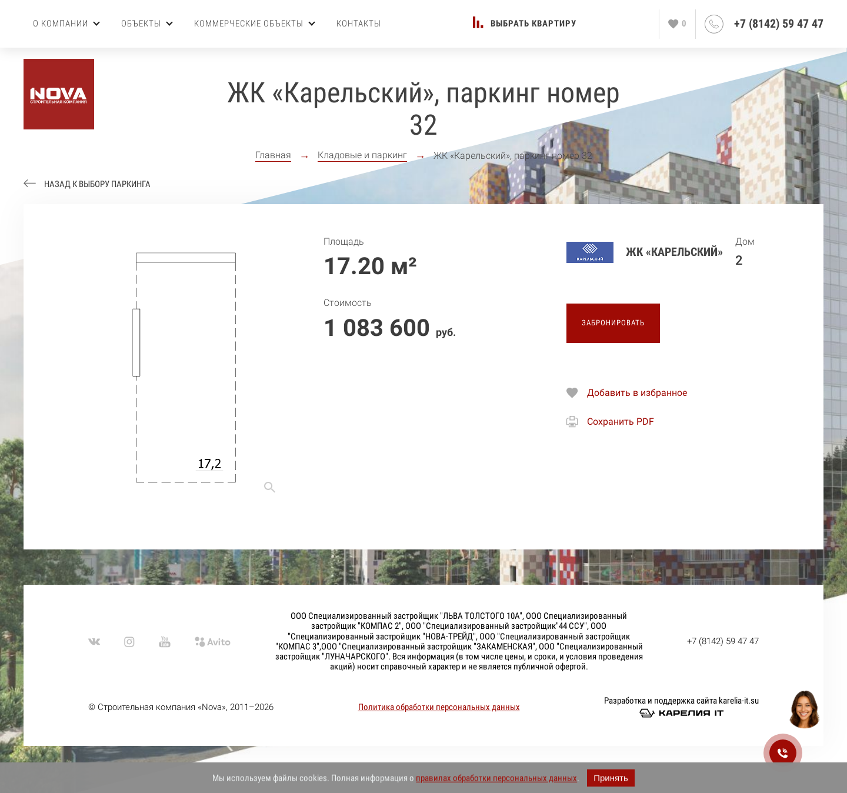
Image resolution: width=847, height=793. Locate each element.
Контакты (358, 23)
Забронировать (613, 322)
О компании (66, 23)
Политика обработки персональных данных (439, 707)
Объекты (147, 23)
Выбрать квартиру (533, 24)
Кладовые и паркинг (362, 155)
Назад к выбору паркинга (97, 184)
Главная (273, 155)
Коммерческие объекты (254, 23)
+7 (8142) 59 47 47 (778, 24)
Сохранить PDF (620, 421)
